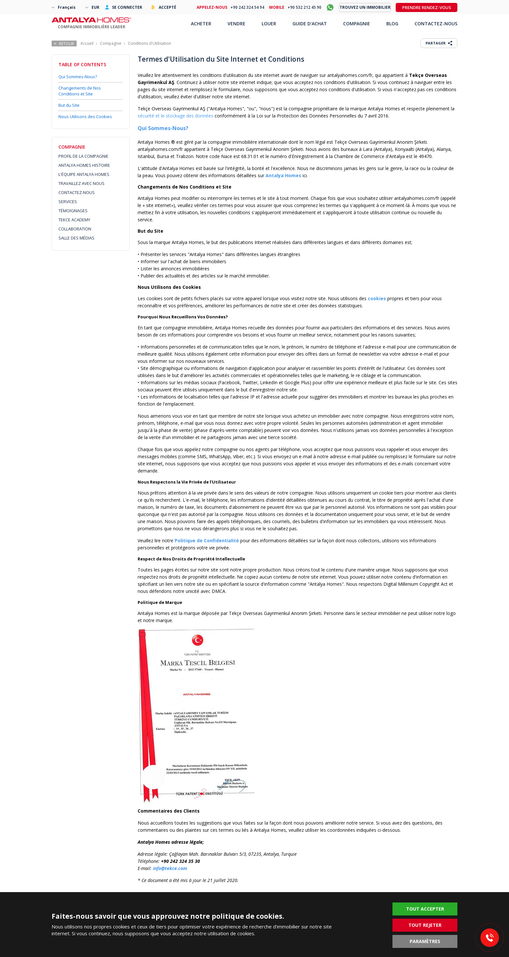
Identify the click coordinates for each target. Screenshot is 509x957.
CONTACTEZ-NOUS (76, 192)
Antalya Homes (283, 175)
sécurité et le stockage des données (175, 116)
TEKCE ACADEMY (74, 220)
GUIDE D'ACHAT (309, 23)
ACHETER (201, 23)
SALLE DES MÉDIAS (76, 238)
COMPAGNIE (356, 23)
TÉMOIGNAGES (73, 211)
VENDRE (236, 23)
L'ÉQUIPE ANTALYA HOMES (83, 174)
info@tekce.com (170, 868)
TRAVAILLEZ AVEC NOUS (81, 183)
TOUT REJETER (424, 925)
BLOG (392, 23)
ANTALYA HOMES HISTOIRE (84, 165)
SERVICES (67, 201)
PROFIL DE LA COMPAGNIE (83, 156)
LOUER (269, 23)
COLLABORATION (74, 229)
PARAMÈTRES (425, 941)
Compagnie (110, 43)
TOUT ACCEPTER (425, 909)
